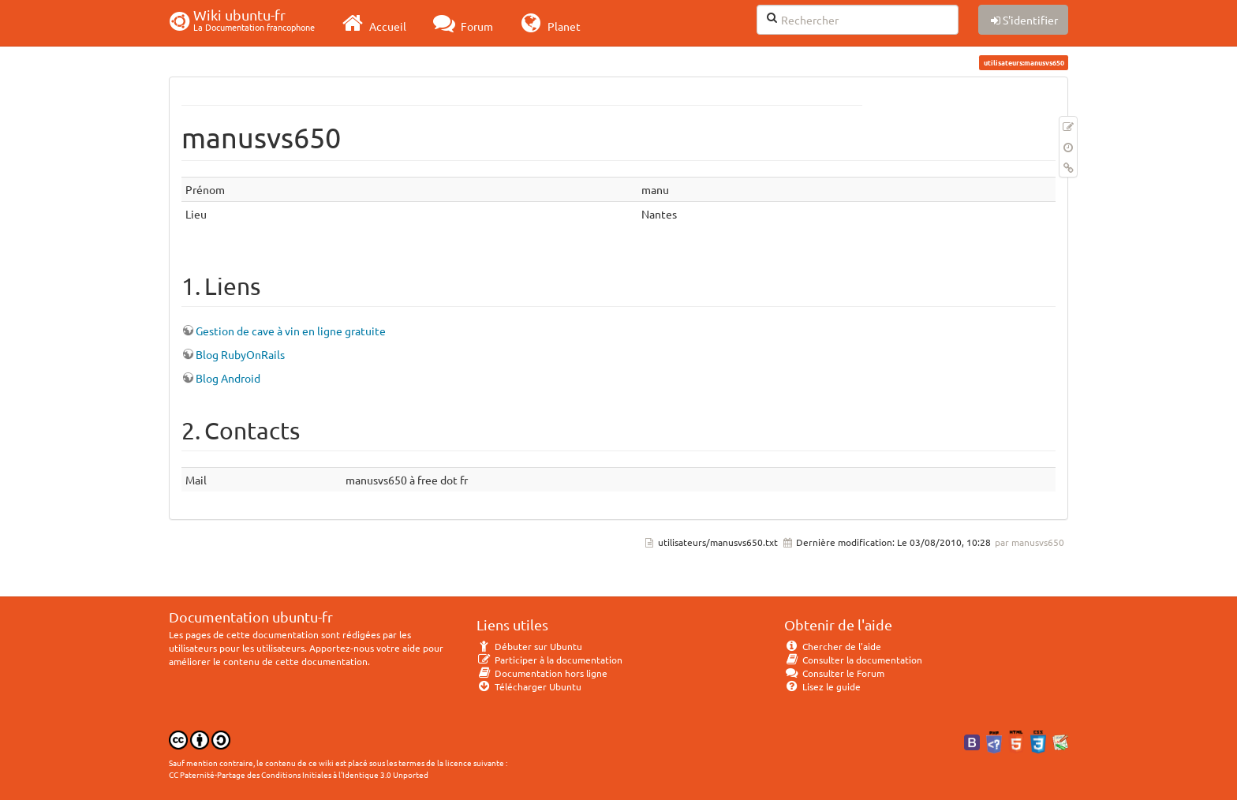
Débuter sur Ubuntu (529, 646)
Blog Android (228, 378)
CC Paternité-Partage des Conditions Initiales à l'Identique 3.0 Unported (298, 774)
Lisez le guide (822, 686)
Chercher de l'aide (832, 646)
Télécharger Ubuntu (528, 686)
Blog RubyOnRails (240, 354)
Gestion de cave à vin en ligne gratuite (291, 330)
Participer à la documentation (549, 659)
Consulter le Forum (834, 673)
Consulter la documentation (853, 659)
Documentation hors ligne (541, 673)
